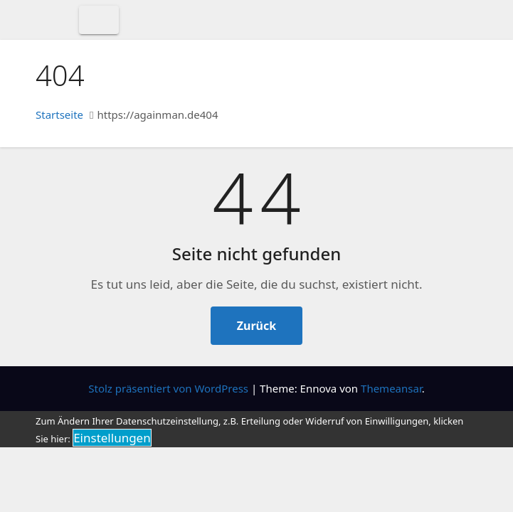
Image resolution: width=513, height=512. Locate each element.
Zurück (256, 326)
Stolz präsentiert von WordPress (169, 388)
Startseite (59, 114)
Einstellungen (112, 438)
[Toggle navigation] (99, 20)
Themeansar (391, 388)
